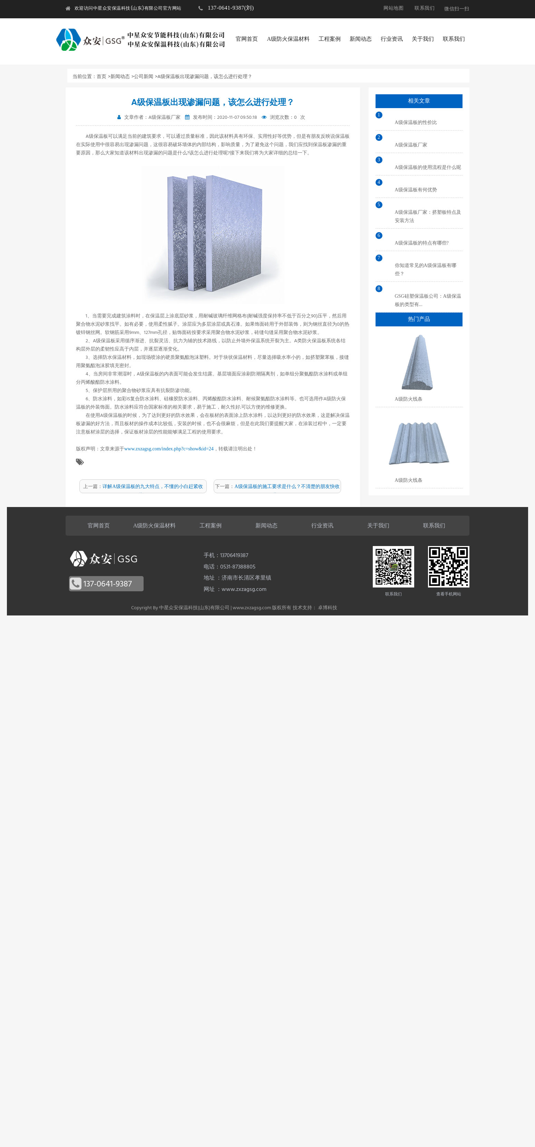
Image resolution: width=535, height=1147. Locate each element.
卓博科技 (327, 607)
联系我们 (425, 8)
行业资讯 (392, 39)
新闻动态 (361, 39)
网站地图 (393, 8)
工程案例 (330, 39)
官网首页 (247, 39)
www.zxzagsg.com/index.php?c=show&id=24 (169, 448)
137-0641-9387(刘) (231, 8)
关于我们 (423, 39)
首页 (101, 76)
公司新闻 (143, 76)
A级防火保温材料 (288, 39)
